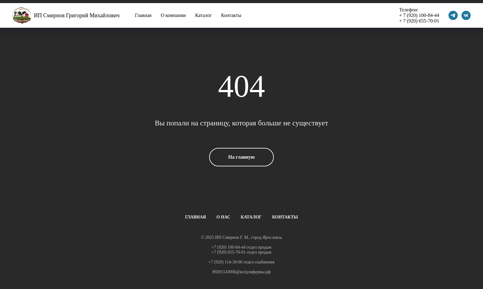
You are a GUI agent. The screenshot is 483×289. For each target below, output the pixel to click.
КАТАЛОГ (251, 217)
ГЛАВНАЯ (195, 217)
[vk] (466, 15)
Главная (143, 15)
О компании (173, 15)
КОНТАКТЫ (285, 217)
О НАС (223, 217)
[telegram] (453, 15)
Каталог (203, 15)
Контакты (231, 15)
